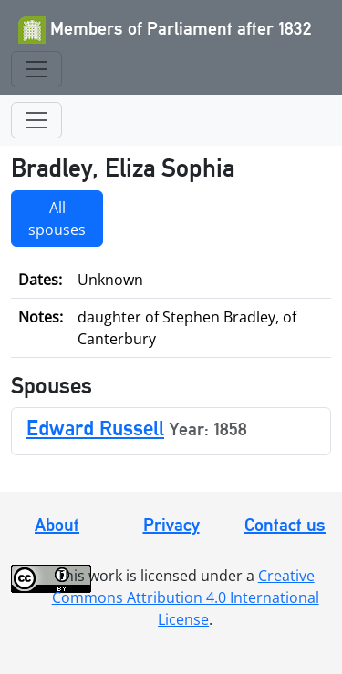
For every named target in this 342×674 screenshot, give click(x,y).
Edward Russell (95, 427)
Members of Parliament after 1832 (165, 30)
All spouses (57, 219)
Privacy (171, 525)
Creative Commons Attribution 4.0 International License (185, 597)
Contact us (285, 525)
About (57, 525)
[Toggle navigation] (36, 69)
